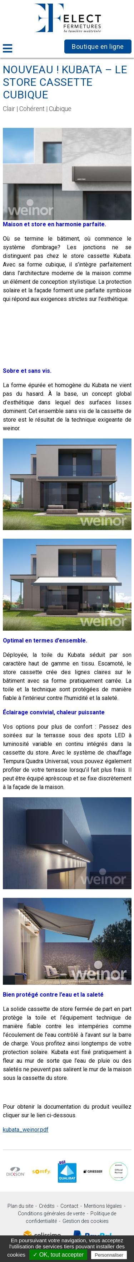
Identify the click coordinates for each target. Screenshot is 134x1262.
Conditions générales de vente (51, 1213)
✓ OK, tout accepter (58, 1255)
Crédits (47, 1206)
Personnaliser (109, 1255)
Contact (69, 1206)
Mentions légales (103, 1206)
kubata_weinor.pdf (26, 1129)
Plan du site (20, 1206)
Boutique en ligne (98, 46)
